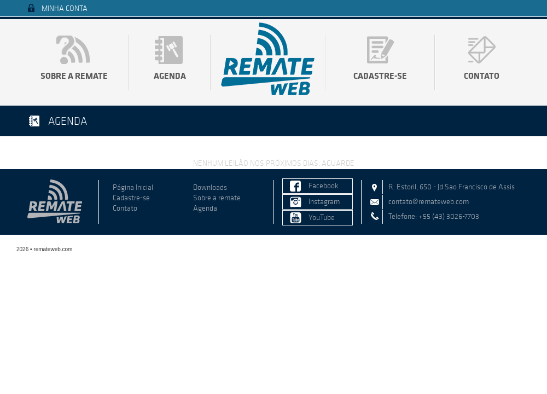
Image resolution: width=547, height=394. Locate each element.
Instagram (324, 201)
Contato (481, 75)
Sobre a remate (74, 75)
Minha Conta (65, 8)
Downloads (210, 187)
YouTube (322, 217)
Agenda (170, 75)
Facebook (324, 185)
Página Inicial (133, 187)
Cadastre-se (380, 75)
